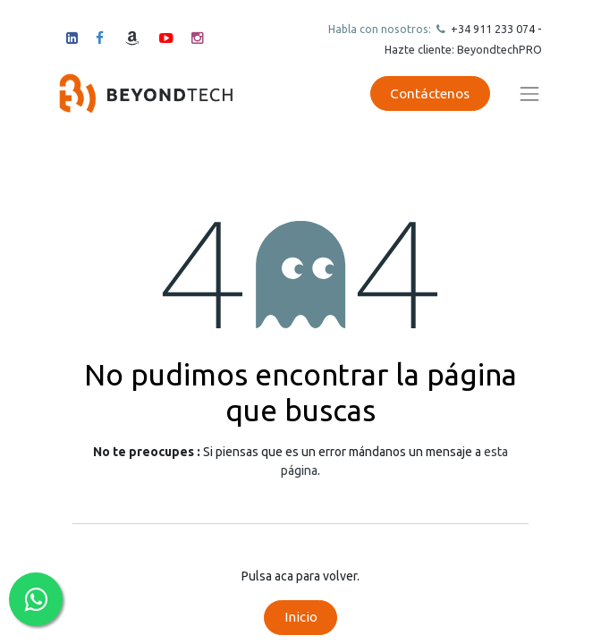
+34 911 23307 (488, 28)
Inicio (300, 616)
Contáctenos (430, 93)
